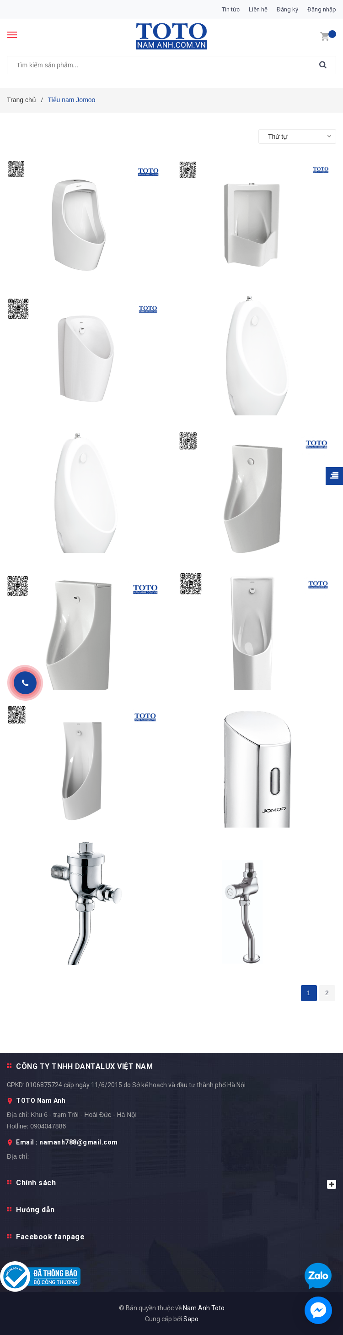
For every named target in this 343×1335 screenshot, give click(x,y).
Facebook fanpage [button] (50, 1236)
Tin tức (231, 9)
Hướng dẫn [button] (35, 1209)
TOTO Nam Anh (40, 1100)
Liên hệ (258, 9)
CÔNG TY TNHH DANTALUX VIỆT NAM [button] (84, 1066)
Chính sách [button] (176, 1183)
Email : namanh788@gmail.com (67, 1142)
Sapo (190, 1319)
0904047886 (48, 1126)
